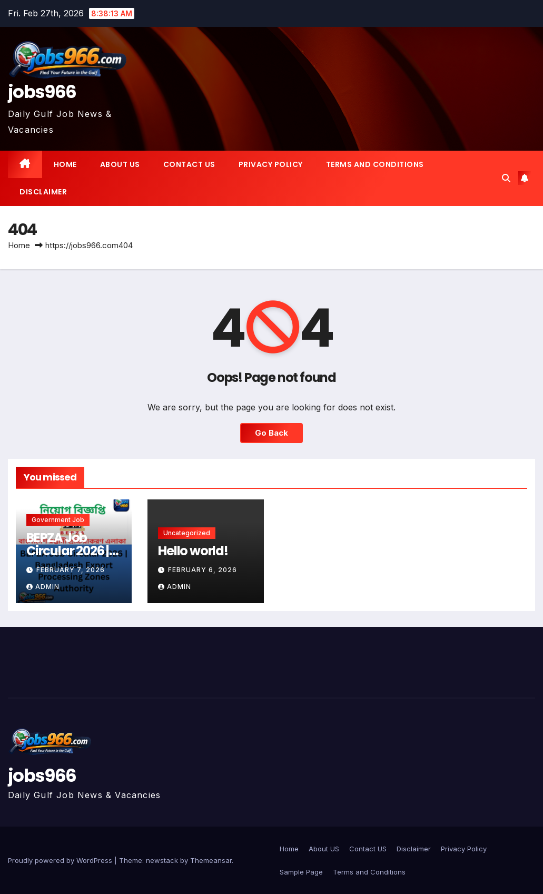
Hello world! (193, 550)
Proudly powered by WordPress (61, 860)
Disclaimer (43, 191)
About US (120, 164)
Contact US (189, 164)
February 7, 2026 (70, 570)
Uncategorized (186, 533)
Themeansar (211, 860)
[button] (506, 178)
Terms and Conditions (375, 164)
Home (65, 164)
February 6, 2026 (202, 570)
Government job (58, 520)
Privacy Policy (271, 164)
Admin (43, 587)
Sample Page (301, 872)
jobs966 (42, 91)
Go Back (271, 433)
